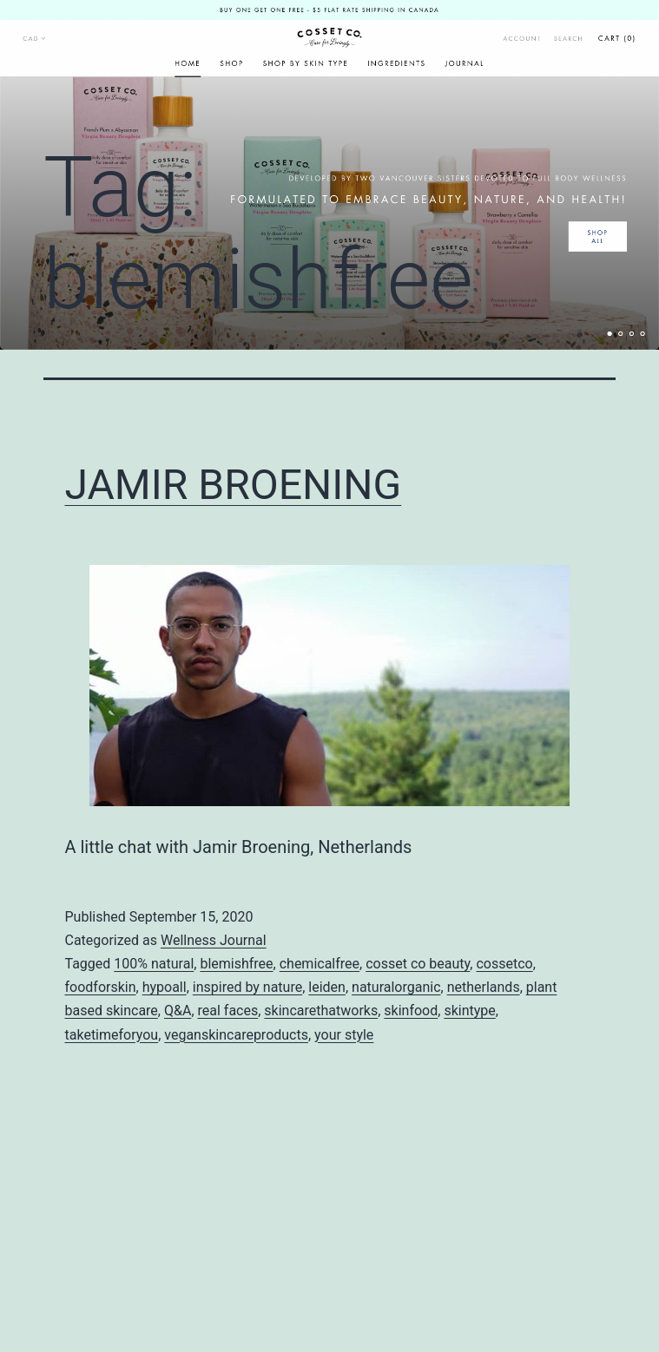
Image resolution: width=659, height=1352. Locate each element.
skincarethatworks (321, 1010)
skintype (469, 1010)
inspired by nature (247, 987)
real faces (228, 1010)
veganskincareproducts (236, 1035)
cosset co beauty (418, 963)
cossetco (504, 963)
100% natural (154, 963)
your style (343, 1035)
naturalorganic (396, 987)
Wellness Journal (214, 940)
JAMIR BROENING (233, 484)
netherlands (483, 987)
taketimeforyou (112, 1035)
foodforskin (100, 987)
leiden (327, 987)
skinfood (411, 1010)
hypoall (164, 987)
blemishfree (236, 963)
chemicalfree (319, 963)
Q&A (177, 1010)
